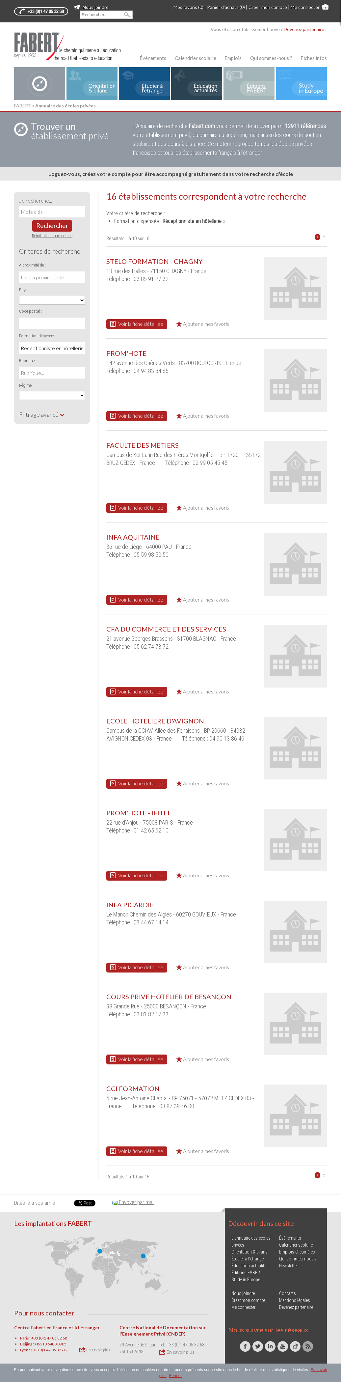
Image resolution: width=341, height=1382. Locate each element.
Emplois (233, 58)
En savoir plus (94, 1349)
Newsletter (288, 1265)
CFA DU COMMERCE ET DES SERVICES (166, 629)
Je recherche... (35, 200)
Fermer (175, 1375)
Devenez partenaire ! (305, 29)
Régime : (26, 385)
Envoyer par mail (133, 1202)
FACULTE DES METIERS (142, 445)
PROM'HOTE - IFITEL (138, 813)
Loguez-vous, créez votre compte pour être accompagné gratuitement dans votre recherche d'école (170, 174)
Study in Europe (245, 1279)
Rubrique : (28, 360)
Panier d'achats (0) (226, 7)
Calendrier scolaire (195, 58)
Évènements (153, 58)
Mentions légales (294, 1300)
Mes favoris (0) (188, 7)
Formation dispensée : (38, 335)
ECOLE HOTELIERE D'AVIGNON (155, 721)
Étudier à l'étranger (248, 1258)
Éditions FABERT (246, 1272)
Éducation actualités (250, 1265)
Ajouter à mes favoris (202, 324)
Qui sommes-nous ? (271, 58)
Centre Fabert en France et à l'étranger (57, 1327)
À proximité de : (32, 265)
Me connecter (305, 7)
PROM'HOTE (126, 353)
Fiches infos (314, 58)
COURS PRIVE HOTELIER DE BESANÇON (168, 997)
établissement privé (70, 131)
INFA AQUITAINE (133, 537)
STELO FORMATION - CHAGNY (154, 261)
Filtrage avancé (42, 414)
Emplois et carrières (297, 1252)
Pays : (24, 289)
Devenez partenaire (296, 1307)
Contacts (287, 1293)
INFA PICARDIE (130, 905)
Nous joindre (91, 7)
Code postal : (30, 311)
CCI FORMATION (133, 1088)
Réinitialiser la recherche (52, 235)
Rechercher (52, 225)
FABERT (22, 105)
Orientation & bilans (249, 1252)
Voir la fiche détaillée (136, 324)
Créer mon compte (268, 7)
